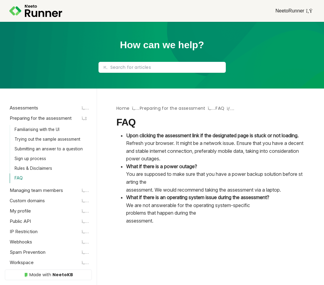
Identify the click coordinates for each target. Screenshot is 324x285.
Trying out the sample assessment (47, 139)
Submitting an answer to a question (49, 148)
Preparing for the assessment (172, 108)
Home (122, 108)
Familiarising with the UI (37, 129)
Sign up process (30, 158)
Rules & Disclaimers (33, 168)
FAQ (19, 178)
